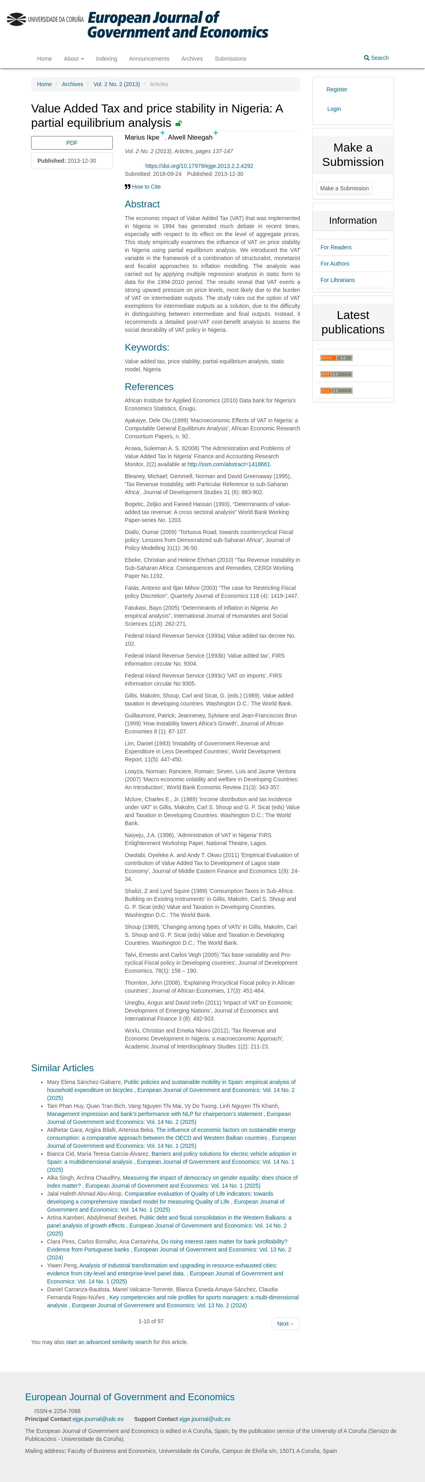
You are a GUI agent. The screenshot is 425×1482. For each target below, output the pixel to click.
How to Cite (143, 186)
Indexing (106, 58)
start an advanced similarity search (109, 1342)
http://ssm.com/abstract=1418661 (228, 464)
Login (334, 109)
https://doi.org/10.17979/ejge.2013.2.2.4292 (199, 166)
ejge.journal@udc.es (98, 1419)
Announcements (149, 58)
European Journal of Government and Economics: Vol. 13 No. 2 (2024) (159, 1305)
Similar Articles (62, 1067)
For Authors (335, 263)
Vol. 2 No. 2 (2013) (116, 84)
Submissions (230, 58)
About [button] (74, 58)
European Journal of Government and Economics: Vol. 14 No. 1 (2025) (173, 1185)
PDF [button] (72, 143)
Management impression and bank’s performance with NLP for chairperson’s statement (155, 1114)
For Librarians (338, 280)
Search (376, 58)
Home (44, 58)
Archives (192, 58)
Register (337, 89)
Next (285, 1324)
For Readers (336, 247)
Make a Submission (344, 188)
